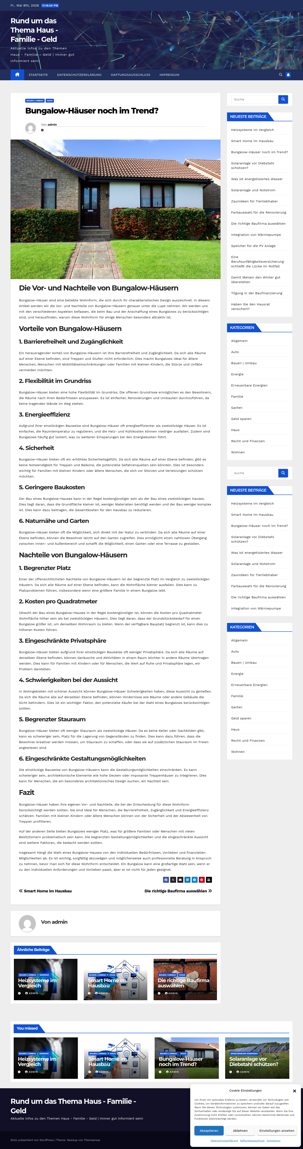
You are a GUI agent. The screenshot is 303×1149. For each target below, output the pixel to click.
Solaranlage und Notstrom (253, 190)
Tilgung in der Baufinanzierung (256, 293)
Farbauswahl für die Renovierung (258, 212)
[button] (294, 1090)
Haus (50, 100)
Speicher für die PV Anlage (253, 246)
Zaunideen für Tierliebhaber (254, 201)
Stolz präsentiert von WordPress (32, 1140)
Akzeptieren (209, 1131)
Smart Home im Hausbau (45, 891)
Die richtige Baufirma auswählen (178, 891)
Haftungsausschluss (252, 1140)
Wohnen (238, 452)
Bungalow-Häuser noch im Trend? (91, 111)
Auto (235, 352)
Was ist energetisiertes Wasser (257, 179)
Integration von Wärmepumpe (256, 235)
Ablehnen (240, 1131)
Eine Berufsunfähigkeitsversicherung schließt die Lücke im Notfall (257, 261)
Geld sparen (241, 419)
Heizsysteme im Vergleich (37, 983)
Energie (44, 975)
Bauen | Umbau (35, 100)
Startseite (38, 75)
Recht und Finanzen (248, 441)
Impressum (273, 1140)
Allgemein (239, 341)
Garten (237, 408)
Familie (237, 396)
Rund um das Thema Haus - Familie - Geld (34, 30)
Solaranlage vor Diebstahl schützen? (253, 1061)
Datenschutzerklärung (224, 1140)
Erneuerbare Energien (249, 385)
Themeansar (92, 1140)
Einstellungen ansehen (276, 1131)
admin (52, 125)
